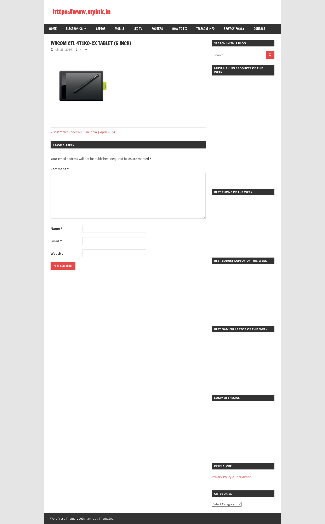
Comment (60, 169)
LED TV (138, 29)
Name (56, 228)
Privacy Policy (234, 29)
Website (57, 253)
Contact (259, 29)
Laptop (101, 29)
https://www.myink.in (81, 12)
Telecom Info (205, 29)
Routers (157, 29)
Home (53, 29)
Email (56, 241)
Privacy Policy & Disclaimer (231, 477)
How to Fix (179, 29)
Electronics (74, 29)
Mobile (119, 29)
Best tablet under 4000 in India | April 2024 (83, 132)
